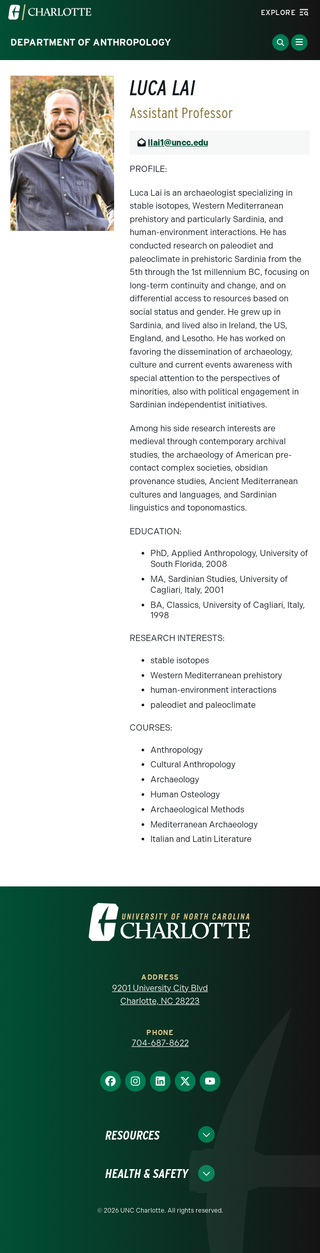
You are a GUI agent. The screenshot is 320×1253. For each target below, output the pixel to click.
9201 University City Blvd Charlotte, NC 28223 (160, 995)
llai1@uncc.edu (178, 143)
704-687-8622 (160, 1043)
